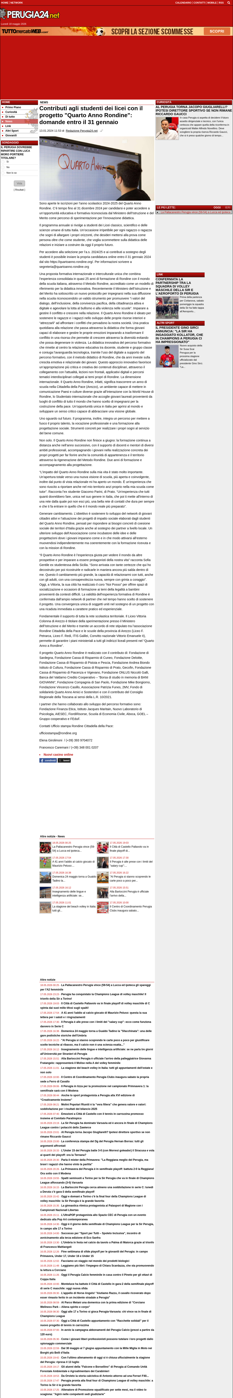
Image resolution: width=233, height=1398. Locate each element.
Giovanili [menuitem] (9, 135)
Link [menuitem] (6, 126)
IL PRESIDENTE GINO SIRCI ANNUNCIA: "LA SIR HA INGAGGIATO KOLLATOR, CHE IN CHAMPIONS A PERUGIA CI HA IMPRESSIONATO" (179, 335)
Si (7, 161)
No (8, 167)
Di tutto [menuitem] (8, 116)
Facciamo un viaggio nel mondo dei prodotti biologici (95, 1261)
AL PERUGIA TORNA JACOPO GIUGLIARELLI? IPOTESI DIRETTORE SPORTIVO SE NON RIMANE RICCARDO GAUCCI (194, 110)
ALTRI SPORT (165, 323)
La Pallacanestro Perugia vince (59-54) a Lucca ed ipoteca (196, 212)
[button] (19, 183)
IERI (227, 207)
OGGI (217, 207)
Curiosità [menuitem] (9, 112)
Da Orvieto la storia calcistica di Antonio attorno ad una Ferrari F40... (105, 1375)
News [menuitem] (7, 121)
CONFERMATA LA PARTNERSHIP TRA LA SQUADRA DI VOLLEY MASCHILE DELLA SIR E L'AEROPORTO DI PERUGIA (177, 286)
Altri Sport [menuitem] (10, 130)
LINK (160, 274)
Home (6, 102)
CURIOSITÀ (164, 102)
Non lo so (11, 172)
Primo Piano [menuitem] (11, 107)
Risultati (19, 189)
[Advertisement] (116, 67)
